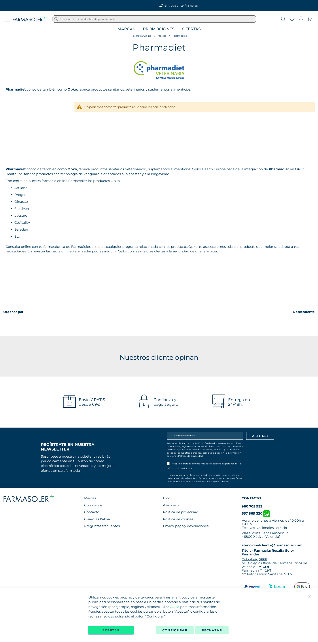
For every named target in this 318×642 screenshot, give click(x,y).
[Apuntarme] (260, 436)
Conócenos (93, 505)
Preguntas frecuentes (102, 526)
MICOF (264, 567)
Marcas (126, 29)
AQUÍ (174, 607)
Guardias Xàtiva (97, 519)
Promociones (158, 29)
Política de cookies (178, 519)
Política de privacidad (190, 456)
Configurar (174, 630)
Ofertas (191, 29)
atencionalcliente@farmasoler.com (272, 545)
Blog (166, 498)
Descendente (304, 312)
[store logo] (29, 19)
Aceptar (111, 630)
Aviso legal (171, 505)
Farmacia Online (141, 35)
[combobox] (154, 19)
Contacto (91, 512)
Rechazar (212, 630)
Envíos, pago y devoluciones (185, 526)
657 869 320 (256, 513)
